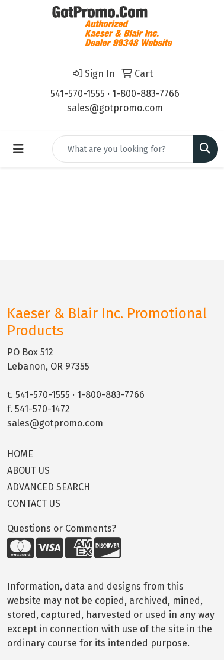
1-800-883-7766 (146, 93)
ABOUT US (28, 470)
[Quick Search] (122, 149)
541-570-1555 (77, 93)
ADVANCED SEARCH (48, 487)
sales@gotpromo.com (115, 108)
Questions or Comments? (61, 528)
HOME (20, 454)
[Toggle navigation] (18, 149)
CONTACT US (33, 503)
